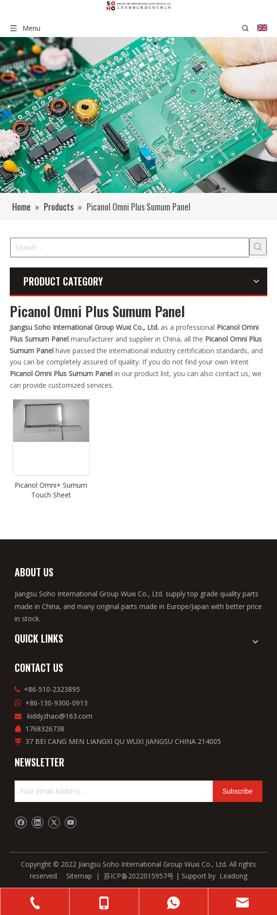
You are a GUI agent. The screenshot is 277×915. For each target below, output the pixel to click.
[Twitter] (54, 823)
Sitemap (79, 875)
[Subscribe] (237, 791)
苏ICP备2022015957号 (139, 875)
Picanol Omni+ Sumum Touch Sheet (51, 489)
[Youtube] (70, 823)
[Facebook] (21, 823)
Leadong (233, 875)
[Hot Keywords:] (258, 246)
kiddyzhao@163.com (59, 716)
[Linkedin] (37, 823)
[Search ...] (129, 247)
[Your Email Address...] (121, 791)
